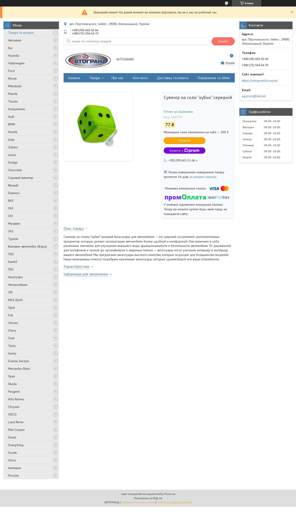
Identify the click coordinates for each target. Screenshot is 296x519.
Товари (94, 78)
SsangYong (15, 445)
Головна (74, 78)
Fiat (10, 315)
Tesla (11, 346)
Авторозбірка (17, 285)
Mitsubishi (15, 86)
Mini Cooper (16, 430)
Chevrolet (15, 170)
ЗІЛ (10, 292)
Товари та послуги (21, 33)
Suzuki (12, 453)
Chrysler (14, 407)
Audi (11, 117)
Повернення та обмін (214, 78)
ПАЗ (11, 254)
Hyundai (13, 55)
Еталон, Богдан (18, 361)
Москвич (14, 223)
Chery (12, 330)
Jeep (11, 139)
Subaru (13, 147)
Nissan (12, 78)
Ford (11, 71)
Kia (10, 48)
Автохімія (14, 40)
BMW (11, 124)
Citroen (13, 323)
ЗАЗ (10, 231)
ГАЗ (10, 216)
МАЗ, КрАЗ (15, 300)
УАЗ (10, 208)
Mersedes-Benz (19, 369)
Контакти (140, 78)
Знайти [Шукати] (223, 41)
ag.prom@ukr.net (254, 96)
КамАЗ (12, 262)
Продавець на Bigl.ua (148, 498)
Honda (12, 132)
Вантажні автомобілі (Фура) (27, 246)
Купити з (184, 150)
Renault (13, 185)
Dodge (13, 162)
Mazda (12, 94)
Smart (12, 437)
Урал (11, 376)
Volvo (12, 460)
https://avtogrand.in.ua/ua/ (260, 80)
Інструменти (16, 109)
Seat (11, 338)
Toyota (13, 101)
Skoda (12, 384)
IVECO (12, 414)
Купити (184, 140)
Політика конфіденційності (174, 502)
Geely (12, 353)
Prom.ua (170, 494)
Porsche (13, 475)
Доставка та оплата (172, 78)
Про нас (117, 78)
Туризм (13, 239)
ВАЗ (10, 201)
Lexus (12, 155)
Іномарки (14, 468)
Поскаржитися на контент (138, 502)
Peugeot (14, 391)
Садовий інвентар (20, 178)
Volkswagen (16, 63)
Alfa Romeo (16, 399)
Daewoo (14, 193)
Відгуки (244, 78)
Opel (11, 307)
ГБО (11, 269)
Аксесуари (15, 277)
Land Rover (16, 422)
